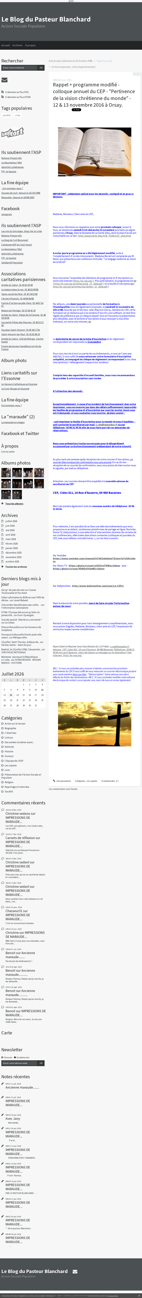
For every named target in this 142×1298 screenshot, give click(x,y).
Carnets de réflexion (20, 838)
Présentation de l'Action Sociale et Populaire (21, 776)
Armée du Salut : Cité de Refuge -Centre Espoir (22, 340)
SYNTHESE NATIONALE (13, 652)
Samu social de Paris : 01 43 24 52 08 (19, 294)
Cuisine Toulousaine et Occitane (18, 591)
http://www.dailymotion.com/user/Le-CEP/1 (98, 585)
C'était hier (10, 733)
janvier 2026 (12, 548)
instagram (6, 214)
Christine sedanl (17, 862)
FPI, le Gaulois (8, 171)
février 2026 (12, 543)
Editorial (9, 746)
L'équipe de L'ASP (14, 760)
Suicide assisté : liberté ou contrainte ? (21, 619)
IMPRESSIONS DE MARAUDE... (18, 819)
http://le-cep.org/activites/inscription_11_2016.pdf (80, 286)
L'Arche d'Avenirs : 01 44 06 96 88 (17, 298)
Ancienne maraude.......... (20, 972)
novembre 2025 (14, 557)
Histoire (9, 751)
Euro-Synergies (26, 615)
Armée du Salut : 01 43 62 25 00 (17, 285)
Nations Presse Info (11, 158)
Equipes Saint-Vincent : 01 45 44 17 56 (20, 330)
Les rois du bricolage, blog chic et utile (21, 231)
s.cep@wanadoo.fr (107, 424)
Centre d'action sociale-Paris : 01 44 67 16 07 (22, 305)
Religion (9, 782)
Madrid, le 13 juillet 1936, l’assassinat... (21, 649)
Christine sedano (18, 813)
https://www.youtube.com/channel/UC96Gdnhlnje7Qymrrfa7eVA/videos (94, 560)
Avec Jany (13, 1118)
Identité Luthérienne (12, 167)
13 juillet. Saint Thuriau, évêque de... (20, 642)
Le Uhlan (9, 622)
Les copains (11, 765)
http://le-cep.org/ (83, 280)
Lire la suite (8, 451)
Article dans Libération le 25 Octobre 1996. (71, 61)
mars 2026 (11, 539)
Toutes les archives (16, 566)
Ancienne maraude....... (20, 955)
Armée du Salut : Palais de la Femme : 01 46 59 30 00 (23, 316)
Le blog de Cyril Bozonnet (14, 240)
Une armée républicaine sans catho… (21, 604)
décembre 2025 (14, 552)
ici (135, 280)
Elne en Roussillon (11, 627)
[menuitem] (6, 45)
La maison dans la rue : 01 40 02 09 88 (19, 289)
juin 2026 (10, 525)
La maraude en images (13, 422)
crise (17, 115)
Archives (17, 45)
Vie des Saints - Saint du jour (16, 645)
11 (42, 689)
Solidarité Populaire (12, 262)
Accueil (5, 45)
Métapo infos (20, 637)
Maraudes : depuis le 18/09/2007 (17, 197)
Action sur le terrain (15, 723)
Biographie (10, 728)
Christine (12, 932)
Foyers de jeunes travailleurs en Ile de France (21, 348)
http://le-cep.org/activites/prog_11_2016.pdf (78, 283)
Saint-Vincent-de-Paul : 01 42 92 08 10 (20, 334)
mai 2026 (10, 530)
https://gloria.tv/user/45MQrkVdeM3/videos (78, 568)
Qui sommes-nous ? (11, 405)
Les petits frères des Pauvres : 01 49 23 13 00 (22, 324)
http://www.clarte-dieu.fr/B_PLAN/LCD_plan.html (104, 235)
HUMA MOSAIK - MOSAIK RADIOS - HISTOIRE (21, 661)
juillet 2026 (11, 521)
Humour (9, 756)
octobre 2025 (12, 561)
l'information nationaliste (14, 607)
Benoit (10, 953)
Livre (7, 770)
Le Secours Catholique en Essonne (19, 384)
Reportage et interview (17, 786)
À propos (30, 45)
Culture (9, 737)
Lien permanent (62, 781)
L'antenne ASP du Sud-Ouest (16, 244)
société (7, 115)
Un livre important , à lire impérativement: (73, 66)
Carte (6, 1033)
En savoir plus (113, 1296)
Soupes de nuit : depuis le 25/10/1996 (20, 193)
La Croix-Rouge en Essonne (15, 388)
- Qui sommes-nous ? (12, 188)
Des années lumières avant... (19, 742)
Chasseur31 (14, 911)
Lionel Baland (21, 600)
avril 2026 (10, 534)
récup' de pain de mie (12, 590)
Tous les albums (14, 503)
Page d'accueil (104, 61)
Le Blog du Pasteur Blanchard (46, 19)
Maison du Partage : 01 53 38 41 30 (18, 310)
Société (9, 791)
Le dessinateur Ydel (11, 162)
